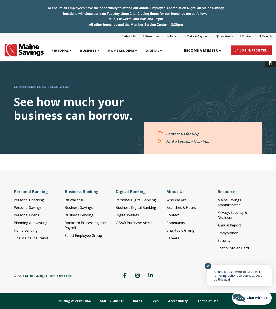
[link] (270, 61)
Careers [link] (172, 238)
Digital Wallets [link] (127, 215)
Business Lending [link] (79, 215)
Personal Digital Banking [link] (136, 200)
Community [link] (175, 222)
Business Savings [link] (79, 207)
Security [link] (224, 240)
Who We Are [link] (176, 200)
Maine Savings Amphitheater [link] (229, 202)
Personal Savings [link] (28, 207)
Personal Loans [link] (26, 215)
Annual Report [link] (229, 225)
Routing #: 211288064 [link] (74, 301)
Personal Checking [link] (29, 200)
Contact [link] (246, 36)
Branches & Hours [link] (181, 207)
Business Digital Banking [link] (136, 207)
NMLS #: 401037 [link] (112, 301)
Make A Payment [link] (197, 36)
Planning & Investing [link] (30, 222)
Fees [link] (155, 301)
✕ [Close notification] (208, 266)
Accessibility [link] (178, 301)
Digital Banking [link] (131, 191)
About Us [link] (129, 36)
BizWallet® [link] (74, 200)
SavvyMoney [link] (228, 233)
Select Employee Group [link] (83, 235)
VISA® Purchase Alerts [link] (134, 222)
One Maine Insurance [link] (31, 238)
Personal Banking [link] (31, 191)
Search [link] (265, 36)
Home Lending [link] (26, 230)
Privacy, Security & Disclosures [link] (232, 215)
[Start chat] (252, 298)
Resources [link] (151, 36)
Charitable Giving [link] (180, 230)
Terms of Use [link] (207, 301)
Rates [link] (172, 36)
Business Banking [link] (82, 191)
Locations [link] (224, 36)
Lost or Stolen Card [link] (233, 248)
